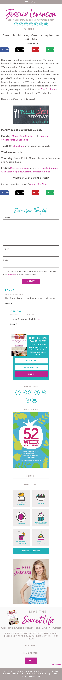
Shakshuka (18, 146)
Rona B (10, 290)
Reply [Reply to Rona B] (7, 304)
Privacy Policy (43, 378)
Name (6, 249)
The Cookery (48, 89)
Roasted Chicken (19, 168)
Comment (8, 217)
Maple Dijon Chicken (23, 136)
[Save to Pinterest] (36, 49)
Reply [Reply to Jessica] (12, 324)
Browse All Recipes (31, 551)
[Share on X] (21, 49)
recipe (41, 319)
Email (6, 260)
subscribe (12, 275)
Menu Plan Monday (40, 184)
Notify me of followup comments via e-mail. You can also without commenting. (29, 273)
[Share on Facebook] (6, 49)
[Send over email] (51, 49)
